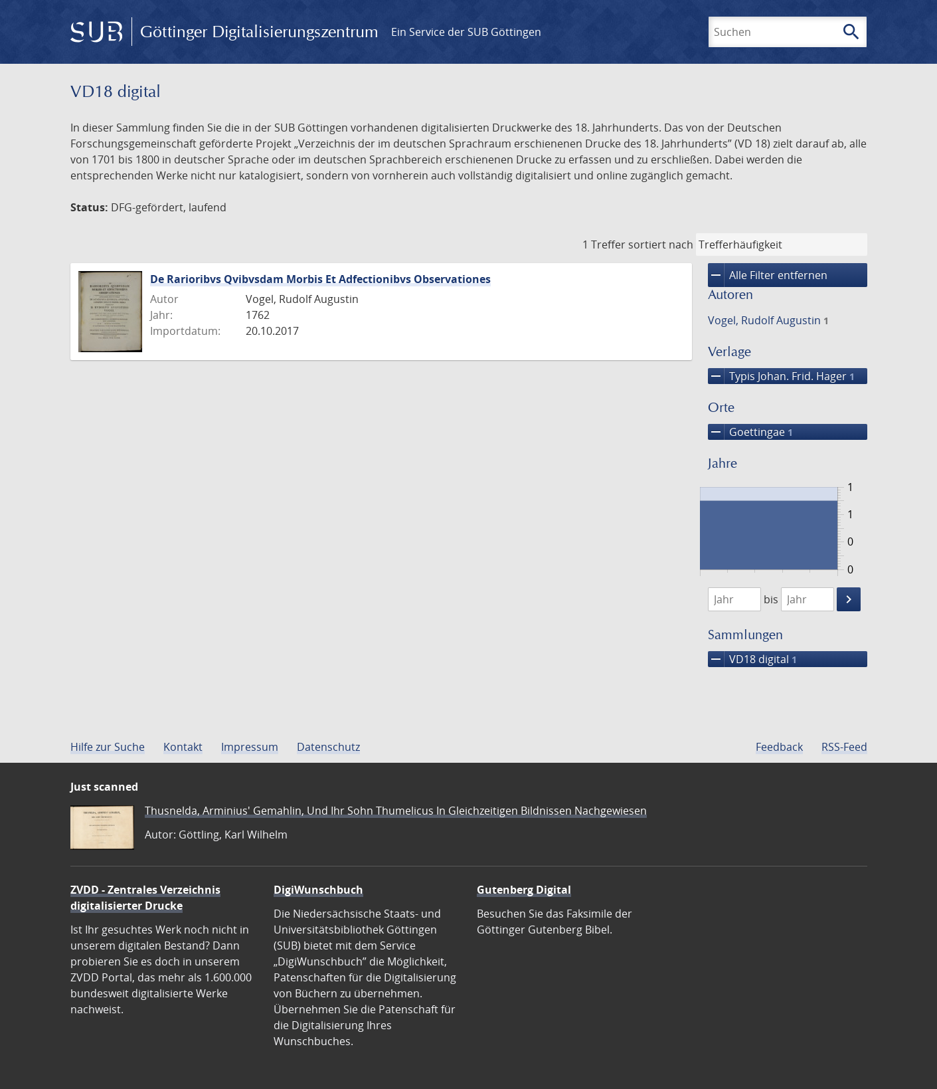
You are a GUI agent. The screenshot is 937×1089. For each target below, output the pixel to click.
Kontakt (183, 747)
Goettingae (750, 432)
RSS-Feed (844, 747)
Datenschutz (328, 747)
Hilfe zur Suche (107, 747)
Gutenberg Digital (524, 889)
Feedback (779, 747)
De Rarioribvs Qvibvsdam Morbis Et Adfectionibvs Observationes (320, 279)
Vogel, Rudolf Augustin (768, 320)
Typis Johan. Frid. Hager (781, 376)
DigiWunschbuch (318, 889)
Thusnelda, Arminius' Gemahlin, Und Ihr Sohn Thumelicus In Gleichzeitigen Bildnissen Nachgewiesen (396, 810)
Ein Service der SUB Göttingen (466, 32)
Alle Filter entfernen (767, 275)
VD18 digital (752, 659)
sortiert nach (660, 244)
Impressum (249, 747)
